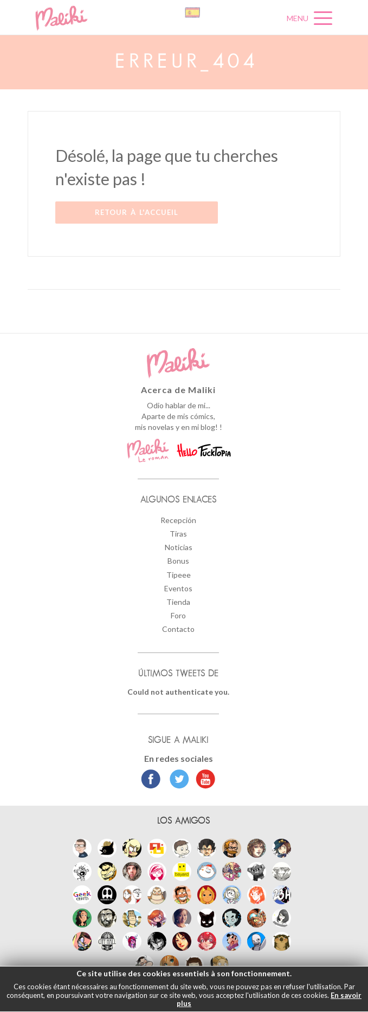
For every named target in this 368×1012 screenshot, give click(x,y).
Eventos (178, 588)
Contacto (178, 629)
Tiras (178, 533)
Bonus (178, 560)
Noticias (178, 547)
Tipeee (178, 574)
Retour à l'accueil (136, 212)
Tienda (178, 601)
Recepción (178, 520)
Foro (178, 615)
